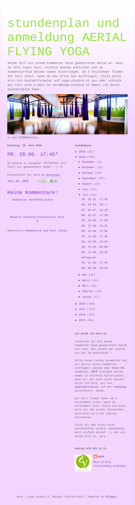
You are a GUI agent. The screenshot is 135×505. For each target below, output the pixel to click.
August (88, 183)
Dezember (89, 162)
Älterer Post (54, 217)
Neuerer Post (20, 217)
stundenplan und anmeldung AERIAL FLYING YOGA (67, 37)
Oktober (88, 173)
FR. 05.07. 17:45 (94, 199)
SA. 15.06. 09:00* (95, 247)
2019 (83, 157)
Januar (88, 297)
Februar (88, 291)
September (90, 178)
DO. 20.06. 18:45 (94, 241)
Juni (86, 194)
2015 (83, 320)
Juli (86, 189)
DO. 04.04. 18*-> (94, 204)
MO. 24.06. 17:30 (94, 231)
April (87, 280)
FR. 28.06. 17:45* (95, 220)
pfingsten (88, 257)
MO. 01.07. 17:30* (95, 215)
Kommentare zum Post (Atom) (46, 230)
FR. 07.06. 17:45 (94, 262)
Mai (85, 274)
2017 (83, 309)
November (89, 167)
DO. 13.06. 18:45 (94, 252)
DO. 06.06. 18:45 (94, 268)
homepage (120, 387)
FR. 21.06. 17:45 (94, 236)
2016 (83, 314)
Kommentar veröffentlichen (32, 199)
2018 (83, 303)
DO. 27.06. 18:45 (94, 226)
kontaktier (117, 428)
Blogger (111, 496)
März (86, 286)
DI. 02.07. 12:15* (95, 210)
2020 (83, 151)
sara (101, 456)
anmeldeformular (87, 387)
